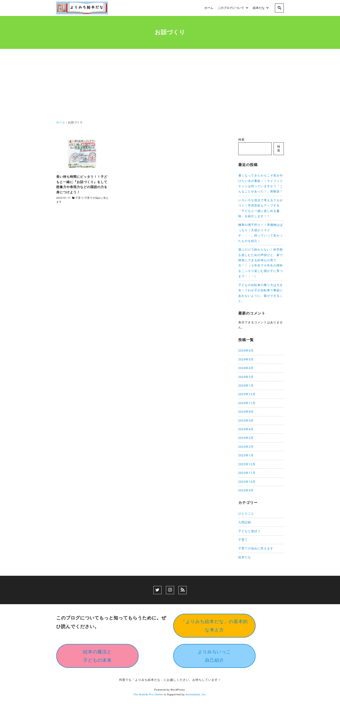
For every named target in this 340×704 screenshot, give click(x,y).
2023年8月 (246, 411)
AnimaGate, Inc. (196, 694)
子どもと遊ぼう (249, 531)
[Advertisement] (170, 85)
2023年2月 (246, 446)
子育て (79, 197)
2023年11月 (247, 403)
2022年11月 (247, 473)
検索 (241, 139)
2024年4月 (246, 368)
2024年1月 (246, 385)
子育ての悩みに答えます (255, 548)
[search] (279, 8)
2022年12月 (247, 464)
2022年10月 (247, 481)
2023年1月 (246, 455)
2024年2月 (246, 377)
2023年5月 (246, 420)
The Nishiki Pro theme (148, 694)
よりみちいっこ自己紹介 (214, 656)
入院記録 (244, 522)
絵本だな (244, 557)
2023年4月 (246, 429)
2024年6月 (246, 350)
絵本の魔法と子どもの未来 (97, 656)
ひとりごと (246, 513)
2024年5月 (246, 359)
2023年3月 (246, 438)
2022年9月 (246, 490)
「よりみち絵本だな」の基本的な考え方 (214, 626)
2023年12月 (247, 394)
